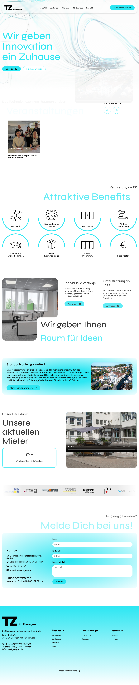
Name (56, 539)
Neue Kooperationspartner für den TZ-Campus (22, 156)
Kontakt (89, 8)
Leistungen (54, 8)
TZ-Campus (78, 8)
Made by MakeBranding (69, 670)
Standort (66, 8)
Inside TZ (43, 8)
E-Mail (56, 550)
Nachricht (58, 562)
